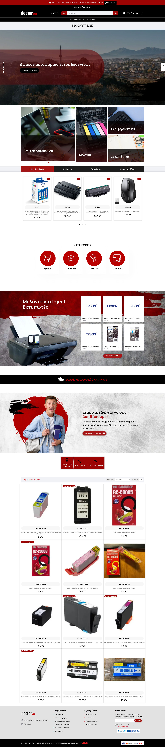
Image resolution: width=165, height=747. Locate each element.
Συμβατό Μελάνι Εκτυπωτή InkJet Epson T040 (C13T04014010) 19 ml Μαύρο (41, 533)
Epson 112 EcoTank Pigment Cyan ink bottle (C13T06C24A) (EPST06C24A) (113, 319)
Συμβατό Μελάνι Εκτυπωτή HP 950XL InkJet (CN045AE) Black (82, 697)
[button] (47, 162)
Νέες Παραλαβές (37, 169)
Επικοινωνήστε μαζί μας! (93, 433)
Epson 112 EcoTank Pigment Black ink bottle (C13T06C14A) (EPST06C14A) (91, 319)
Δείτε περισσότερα (111, 356)
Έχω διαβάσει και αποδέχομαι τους (124, 725)
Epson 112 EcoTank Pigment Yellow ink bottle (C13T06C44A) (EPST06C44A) (91, 347)
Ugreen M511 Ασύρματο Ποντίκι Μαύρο (127, 211)
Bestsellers (68, 169)
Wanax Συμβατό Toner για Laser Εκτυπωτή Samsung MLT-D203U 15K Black (67, 212)
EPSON (37, 207)
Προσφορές (96, 169)
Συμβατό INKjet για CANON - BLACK (124, 532)
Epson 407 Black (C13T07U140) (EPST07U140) (113, 347)
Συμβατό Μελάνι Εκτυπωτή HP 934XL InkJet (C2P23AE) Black (40, 642)
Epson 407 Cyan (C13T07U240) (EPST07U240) (134, 347)
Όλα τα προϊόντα (127, 169)
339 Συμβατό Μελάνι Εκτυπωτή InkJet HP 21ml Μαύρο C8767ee (82, 532)
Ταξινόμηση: (110, 479)
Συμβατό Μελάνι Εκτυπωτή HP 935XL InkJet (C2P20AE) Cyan (82, 642)
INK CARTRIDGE (40, 528)
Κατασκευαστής (79, 19)
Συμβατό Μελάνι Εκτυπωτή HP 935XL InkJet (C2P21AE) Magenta (124, 642)
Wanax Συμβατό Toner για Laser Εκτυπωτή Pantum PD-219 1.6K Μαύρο (98, 212)
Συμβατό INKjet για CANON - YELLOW (124, 588)
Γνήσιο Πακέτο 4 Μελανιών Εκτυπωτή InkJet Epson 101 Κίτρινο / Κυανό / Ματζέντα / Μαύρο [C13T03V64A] (37, 213)
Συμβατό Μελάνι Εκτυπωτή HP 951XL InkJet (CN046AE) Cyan (124, 697)
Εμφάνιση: (135, 479)
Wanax (67, 207)
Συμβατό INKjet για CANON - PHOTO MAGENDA (82, 588)
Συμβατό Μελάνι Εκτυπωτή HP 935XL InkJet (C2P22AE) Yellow (40, 697)
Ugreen (128, 207)
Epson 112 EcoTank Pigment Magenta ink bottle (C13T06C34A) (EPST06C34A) (134, 319)
